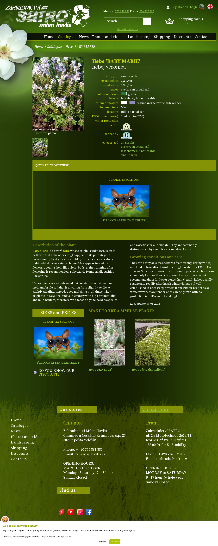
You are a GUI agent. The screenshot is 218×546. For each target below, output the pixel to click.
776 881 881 (122, 11)
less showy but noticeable (138, 151)
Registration (180, 7)
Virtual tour (155, 409)
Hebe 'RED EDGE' (100, 370)
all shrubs (127, 143)
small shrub (129, 155)
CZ (201, 6)
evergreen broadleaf (135, 147)
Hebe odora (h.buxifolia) (148, 370)
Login (194, 7)
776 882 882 (146, 11)
